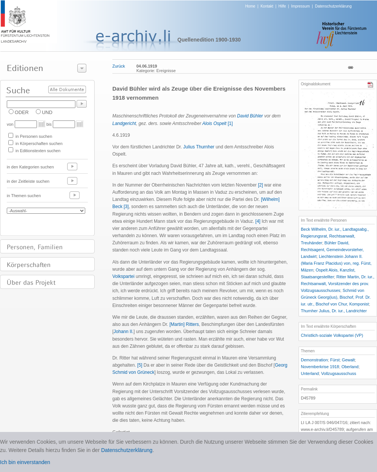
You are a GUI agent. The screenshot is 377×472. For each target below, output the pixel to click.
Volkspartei (123, 276)
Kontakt (267, 6)
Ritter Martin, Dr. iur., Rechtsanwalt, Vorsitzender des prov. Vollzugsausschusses (337, 284)
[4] (257, 221)
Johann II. (123, 331)
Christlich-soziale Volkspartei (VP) (332, 335)
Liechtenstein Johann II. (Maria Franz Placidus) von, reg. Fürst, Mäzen (336, 263)
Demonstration (314, 360)
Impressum (300, 6)
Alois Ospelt (214, 123)
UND (47, 112)
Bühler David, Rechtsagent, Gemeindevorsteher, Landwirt (332, 250)
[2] (260, 185)
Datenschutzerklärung (333, 6)
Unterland (310, 373)
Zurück (118, 66)
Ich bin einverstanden (25, 462)
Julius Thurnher (199, 147)
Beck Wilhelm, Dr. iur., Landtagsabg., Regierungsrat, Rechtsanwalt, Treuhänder (335, 236)
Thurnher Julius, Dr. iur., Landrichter (334, 310)
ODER (22, 112)
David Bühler (250, 116)
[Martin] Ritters (184, 324)
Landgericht (124, 123)
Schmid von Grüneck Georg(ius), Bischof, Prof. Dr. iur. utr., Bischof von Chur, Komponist (336, 297)
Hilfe (282, 6)
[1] (230, 123)
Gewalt (348, 360)
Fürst (335, 360)
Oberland (350, 366)
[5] (139, 365)
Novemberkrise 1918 (320, 366)
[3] (126, 206)
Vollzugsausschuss (338, 373)
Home (250, 6)
